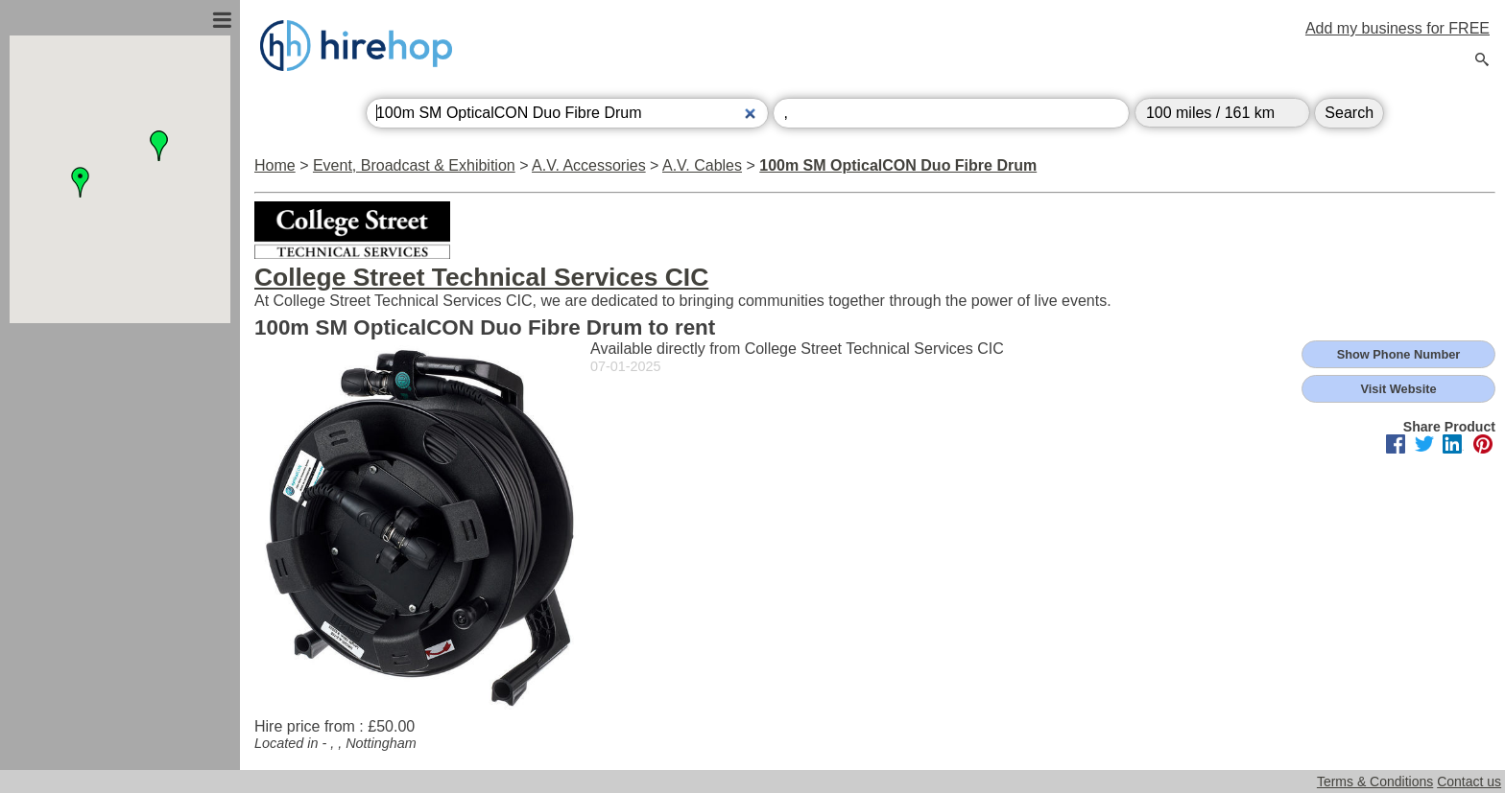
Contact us (1469, 781)
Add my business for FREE (1397, 28)
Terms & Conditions (1375, 781)
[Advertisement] (120, 530)
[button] (80, 182)
